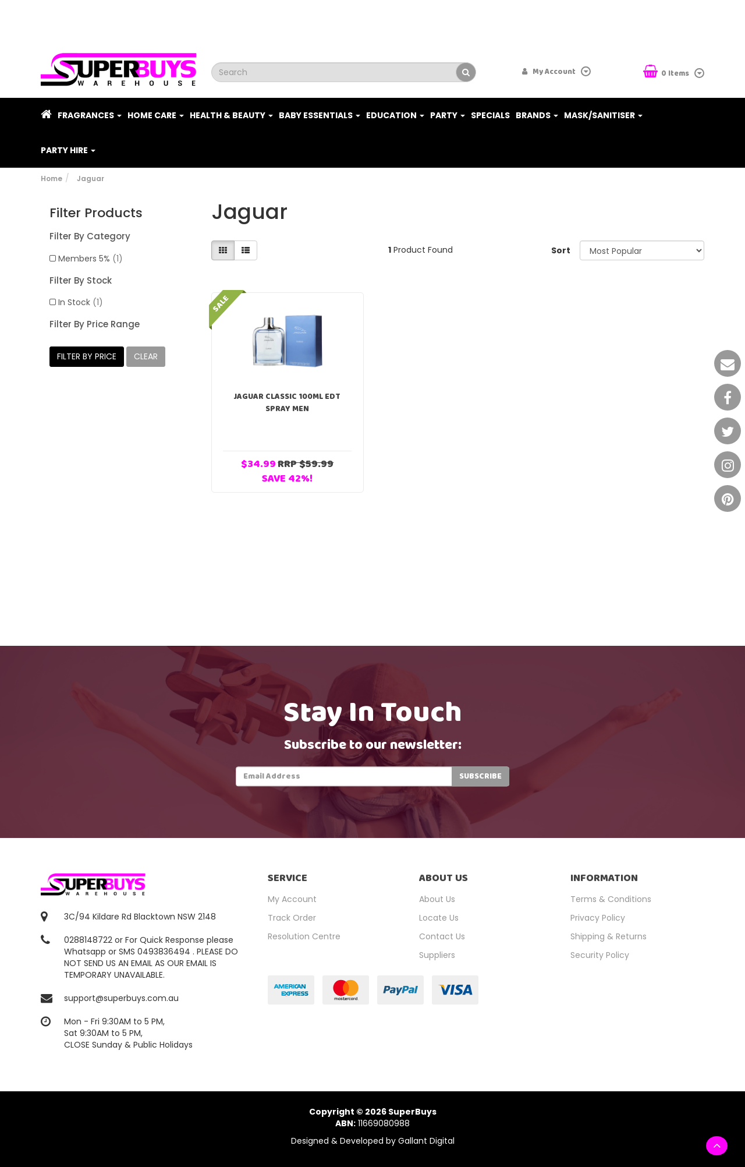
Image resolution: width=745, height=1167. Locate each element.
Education (395, 115)
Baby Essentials (319, 115)
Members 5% (90, 258)
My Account (292, 899)
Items (667, 72)
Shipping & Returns (608, 936)
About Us (437, 899)
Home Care (155, 115)
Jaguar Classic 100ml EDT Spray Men (287, 403)
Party (447, 115)
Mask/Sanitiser (603, 115)
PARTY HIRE (68, 150)
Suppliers (437, 955)
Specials (490, 115)
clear (146, 356)
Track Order (292, 918)
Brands (537, 115)
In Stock (80, 302)
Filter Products (96, 213)
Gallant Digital (426, 1141)
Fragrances (90, 115)
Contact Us (442, 936)
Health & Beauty (231, 115)
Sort (560, 250)
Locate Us (439, 918)
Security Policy (599, 955)
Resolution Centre (304, 936)
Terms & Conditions (610, 899)
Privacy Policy (597, 918)
